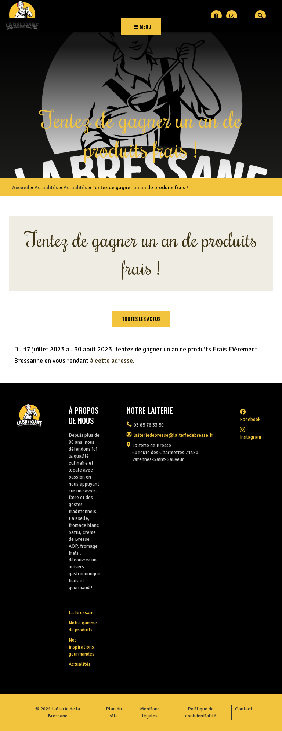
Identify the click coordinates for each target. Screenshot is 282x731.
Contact (243, 709)
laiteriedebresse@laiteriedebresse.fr (173, 435)
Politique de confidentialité (200, 712)
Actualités (46, 187)
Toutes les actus (141, 318)
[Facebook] (216, 15)
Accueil (20, 187)
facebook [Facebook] (250, 415)
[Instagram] (231, 15)
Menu (142, 26)
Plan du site (114, 712)
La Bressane (82, 612)
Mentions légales (150, 712)
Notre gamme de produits (83, 626)
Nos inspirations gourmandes (81, 647)
